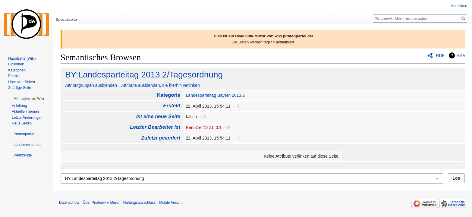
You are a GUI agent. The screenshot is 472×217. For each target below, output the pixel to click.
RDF (440, 55)
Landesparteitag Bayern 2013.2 (215, 95)
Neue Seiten (22, 123)
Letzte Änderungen (27, 117)
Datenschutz (69, 202)
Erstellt (171, 105)
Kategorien (17, 70)
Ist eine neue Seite (158, 116)
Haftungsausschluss (139, 202)
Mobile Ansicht (170, 202)
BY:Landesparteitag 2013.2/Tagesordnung (144, 74)
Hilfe (460, 55)
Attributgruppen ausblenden (91, 85)
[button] (29, 98)
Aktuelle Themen (25, 111)
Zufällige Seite (19, 88)
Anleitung (19, 106)
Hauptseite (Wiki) (22, 58)
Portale (14, 76)
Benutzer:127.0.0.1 (204, 127)
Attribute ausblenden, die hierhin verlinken (160, 85)
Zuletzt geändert (161, 138)
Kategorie (168, 95)
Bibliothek (16, 64)
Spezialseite (66, 19)
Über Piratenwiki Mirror (101, 202)
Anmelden (459, 6)
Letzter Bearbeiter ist (155, 127)
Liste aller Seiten (21, 82)
